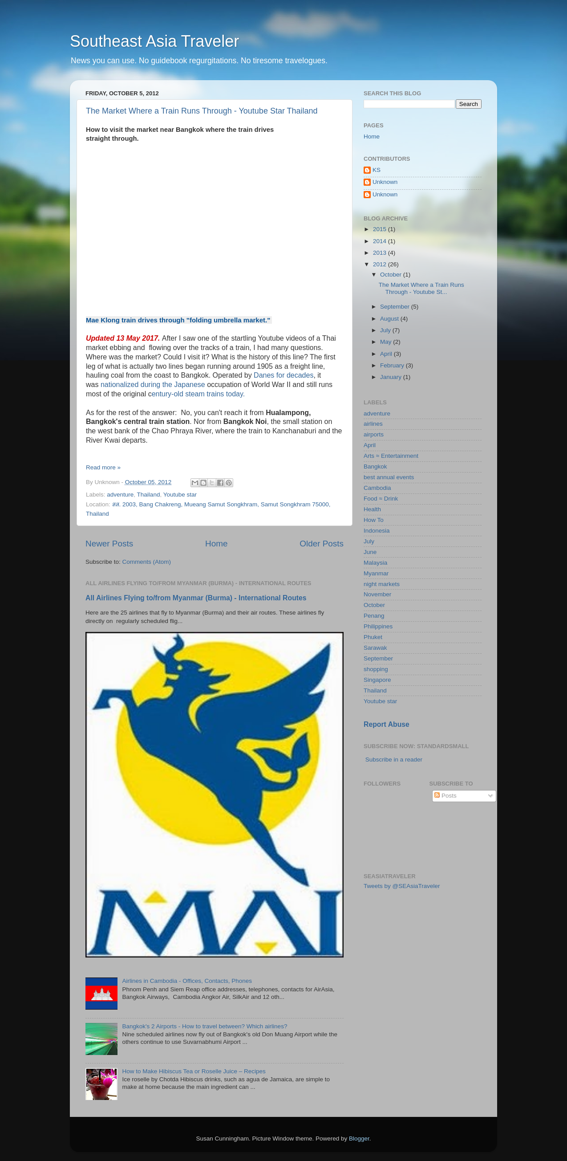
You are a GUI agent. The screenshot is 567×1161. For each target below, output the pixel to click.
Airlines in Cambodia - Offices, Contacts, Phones (187, 981)
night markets (382, 584)
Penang (374, 615)
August (390, 318)
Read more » (103, 467)
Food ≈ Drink (381, 498)
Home (216, 543)
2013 (380, 252)
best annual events (389, 477)
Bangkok (375, 466)
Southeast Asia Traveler (154, 41)
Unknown (385, 182)
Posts (445, 795)
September (395, 306)
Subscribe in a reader (393, 759)
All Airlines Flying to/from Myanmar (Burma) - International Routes (196, 598)
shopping (376, 669)
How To (374, 520)
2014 (380, 241)
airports (374, 434)
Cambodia (377, 488)
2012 (380, 264)
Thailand (148, 494)
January (391, 377)
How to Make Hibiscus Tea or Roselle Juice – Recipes (193, 1071)
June (370, 552)
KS (377, 170)
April (387, 353)
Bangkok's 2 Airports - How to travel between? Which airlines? (204, 1026)
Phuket (373, 637)
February (393, 365)
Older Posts (322, 543)
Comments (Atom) (146, 561)
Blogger (359, 1138)
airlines (373, 423)
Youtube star (180, 494)
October (391, 274)
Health (372, 509)
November (377, 594)
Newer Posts (109, 543)
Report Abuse (386, 724)
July (386, 330)
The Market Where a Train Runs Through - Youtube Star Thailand (202, 110)
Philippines (378, 626)
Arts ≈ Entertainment (391, 455)
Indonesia (377, 530)
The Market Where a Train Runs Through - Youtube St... (421, 288)
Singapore (377, 679)
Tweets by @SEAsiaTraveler (402, 886)
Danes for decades (283, 375)
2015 (380, 229)
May (386, 341)
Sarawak (375, 647)
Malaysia (375, 562)
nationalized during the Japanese (154, 384)
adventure (120, 494)
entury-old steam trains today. (198, 394)
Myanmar (376, 573)
